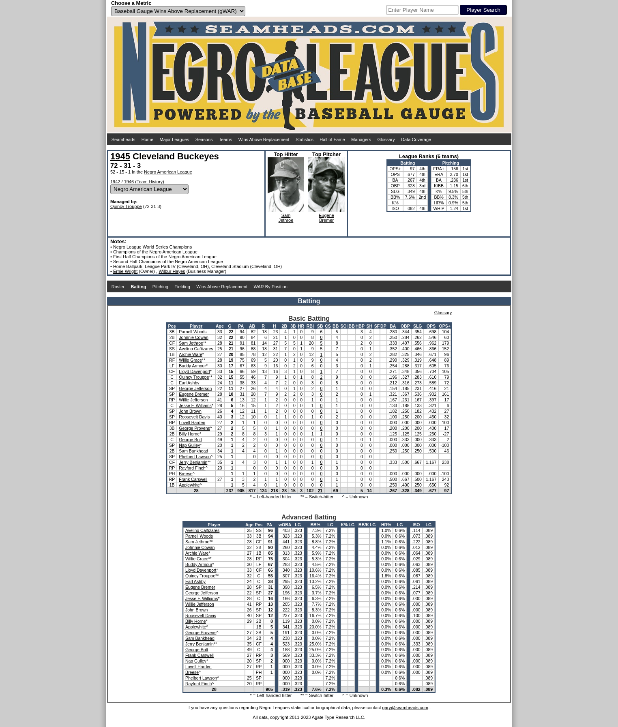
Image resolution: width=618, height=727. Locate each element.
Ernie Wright (125, 271)
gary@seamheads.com (405, 707)
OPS (431, 326)
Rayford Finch (192, 467)
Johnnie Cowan (193, 337)
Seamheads (123, 139)
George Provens (194, 428)
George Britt (190, 439)
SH (369, 326)
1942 (115, 181)
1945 (120, 156)
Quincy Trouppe (126, 206)
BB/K (363, 524)
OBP (405, 326)
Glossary (386, 139)
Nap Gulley (189, 445)
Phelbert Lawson (194, 456)
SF (377, 326)
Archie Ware (190, 354)
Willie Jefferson (193, 399)
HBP (360, 326)
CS (328, 326)
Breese (185, 473)
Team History (150, 181)
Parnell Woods (192, 331)
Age (220, 326)
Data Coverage (416, 139)
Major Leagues (174, 139)
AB (252, 326)
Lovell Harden (192, 422)
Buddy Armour (192, 365)
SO (344, 326)
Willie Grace (190, 360)
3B (293, 326)
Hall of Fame (332, 139)
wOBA (285, 524)
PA (241, 326)
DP (383, 326)
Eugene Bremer (194, 394)
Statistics (304, 139)
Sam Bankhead (193, 450)
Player (196, 326)
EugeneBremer (326, 218)
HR (301, 326)
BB (336, 326)
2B (284, 326)
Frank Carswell (193, 479)
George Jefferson (195, 388)
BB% (315, 524)
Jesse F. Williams (195, 405)
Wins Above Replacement (264, 139)
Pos (172, 326)
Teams (225, 139)
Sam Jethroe (191, 343)
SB (320, 326)
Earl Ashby (189, 382)
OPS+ (445, 326)
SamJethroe (286, 218)
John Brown (190, 411)
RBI (310, 326)
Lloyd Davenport (194, 371)
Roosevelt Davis (194, 416)
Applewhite (189, 485)
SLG (417, 326)
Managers (361, 139)
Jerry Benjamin (193, 462)
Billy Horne (189, 433)
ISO (416, 524)
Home (147, 139)
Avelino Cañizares (196, 348)
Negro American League (168, 171)
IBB (351, 326)
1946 (129, 181)
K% (344, 524)
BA (393, 326)
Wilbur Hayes (172, 271)
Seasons (204, 139)
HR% (386, 524)
